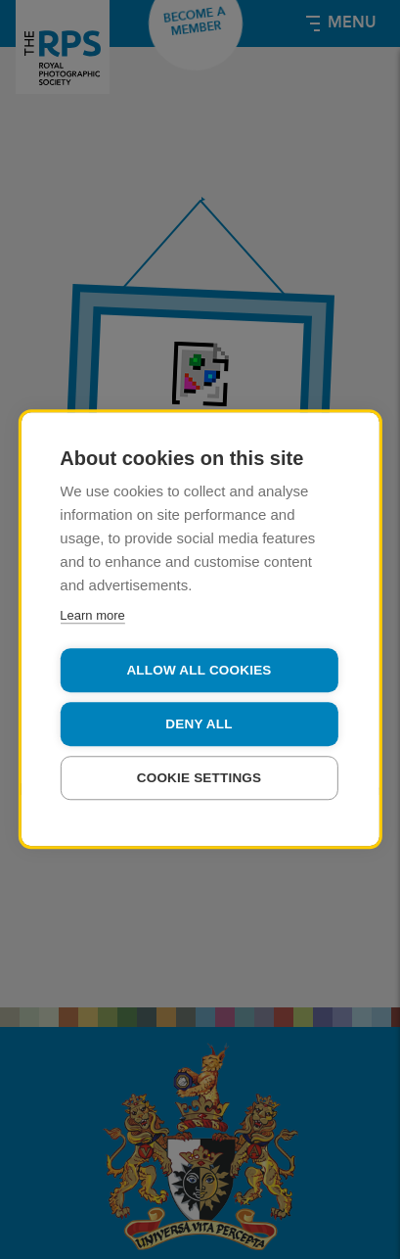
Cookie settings (199, 777)
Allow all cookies (198, 670)
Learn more (92, 615)
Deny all (198, 724)
